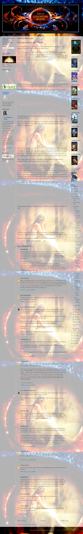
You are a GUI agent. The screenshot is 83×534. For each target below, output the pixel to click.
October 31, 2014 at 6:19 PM (27, 334)
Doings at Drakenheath (77, 282)
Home (4, 35)
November (77, 203)
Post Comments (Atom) (31, 524)
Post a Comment (23, 514)
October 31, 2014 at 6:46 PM (27, 356)
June (76, 314)
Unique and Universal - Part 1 (77, 250)
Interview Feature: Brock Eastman (77, 276)
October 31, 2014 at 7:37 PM (27, 421)
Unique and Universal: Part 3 (77, 237)
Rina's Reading (24, 295)
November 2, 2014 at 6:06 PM (28, 510)
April (76, 320)
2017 (74, 189)
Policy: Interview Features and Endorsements (18, 35)
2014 (74, 196)
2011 (74, 338)
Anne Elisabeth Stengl (26, 307)
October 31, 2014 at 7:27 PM (27, 405)
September (77, 305)
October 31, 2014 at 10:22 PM (27, 446)
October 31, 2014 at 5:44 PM (27, 290)
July (76, 312)
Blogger (51, 530)
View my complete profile (7, 148)
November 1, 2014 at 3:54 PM (27, 472)
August (77, 309)
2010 (74, 341)
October (77, 207)
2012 (74, 336)
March (77, 322)
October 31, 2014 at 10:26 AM (28, 273)
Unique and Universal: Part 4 (77, 230)
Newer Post (21, 521)
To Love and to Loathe (76, 294)
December (77, 199)
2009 (74, 343)
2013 (74, 333)
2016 (74, 191)
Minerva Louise (25, 86)
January (77, 329)
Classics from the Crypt (77, 211)
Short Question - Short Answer (77, 223)
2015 (74, 194)
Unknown (23, 278)
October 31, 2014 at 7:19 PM (27, 385)
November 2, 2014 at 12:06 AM (28, 500)
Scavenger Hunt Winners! (77, 256)
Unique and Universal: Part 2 (77, 243)
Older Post (64, 521)
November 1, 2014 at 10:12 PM (28, 489)
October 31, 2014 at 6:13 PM (27, 302)
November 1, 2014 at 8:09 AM (28, 460)
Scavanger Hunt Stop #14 (77, 261)
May (76, 317)
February (77, 325)
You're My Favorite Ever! (77, 217)
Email (3, 46)
